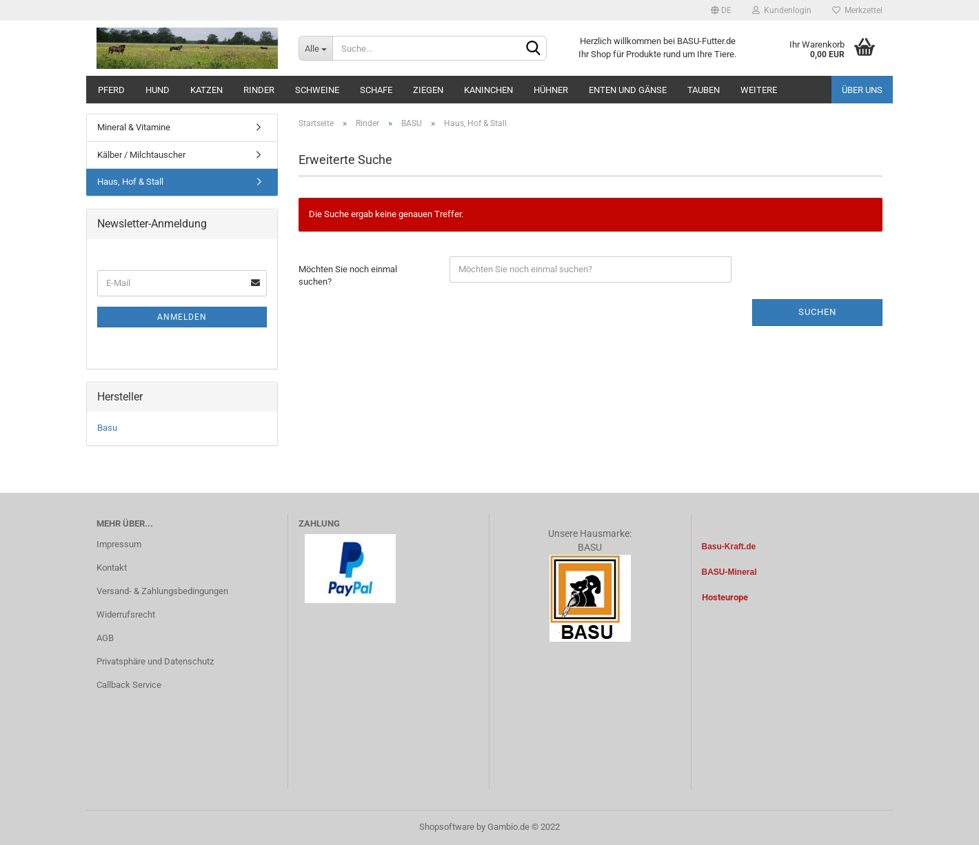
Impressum (119, 544)
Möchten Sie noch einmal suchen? (348, 275)
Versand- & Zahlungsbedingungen (162, 591)
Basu (107, 427)
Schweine (317, 90)
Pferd (111, 90)
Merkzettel (857, 10)
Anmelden (182, 317)
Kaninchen (488, 90)
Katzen (206, 90)
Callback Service (129, 685)
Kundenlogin (781, 10)
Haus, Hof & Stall (130, 181)
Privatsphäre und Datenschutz (155, 661)
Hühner (551, 90)
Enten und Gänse (628, 90)
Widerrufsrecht (126, 614)
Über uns (862, 90)
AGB (105, 638)
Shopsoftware (446, 827)
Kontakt (112, 567)
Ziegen (428, 90)
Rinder (258, 90)
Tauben (703, 90)
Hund (157, 90)
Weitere (758, 90)
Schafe (376, 90)
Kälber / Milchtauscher (141, 155)
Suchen (817, 312)
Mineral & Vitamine (133, 127)
